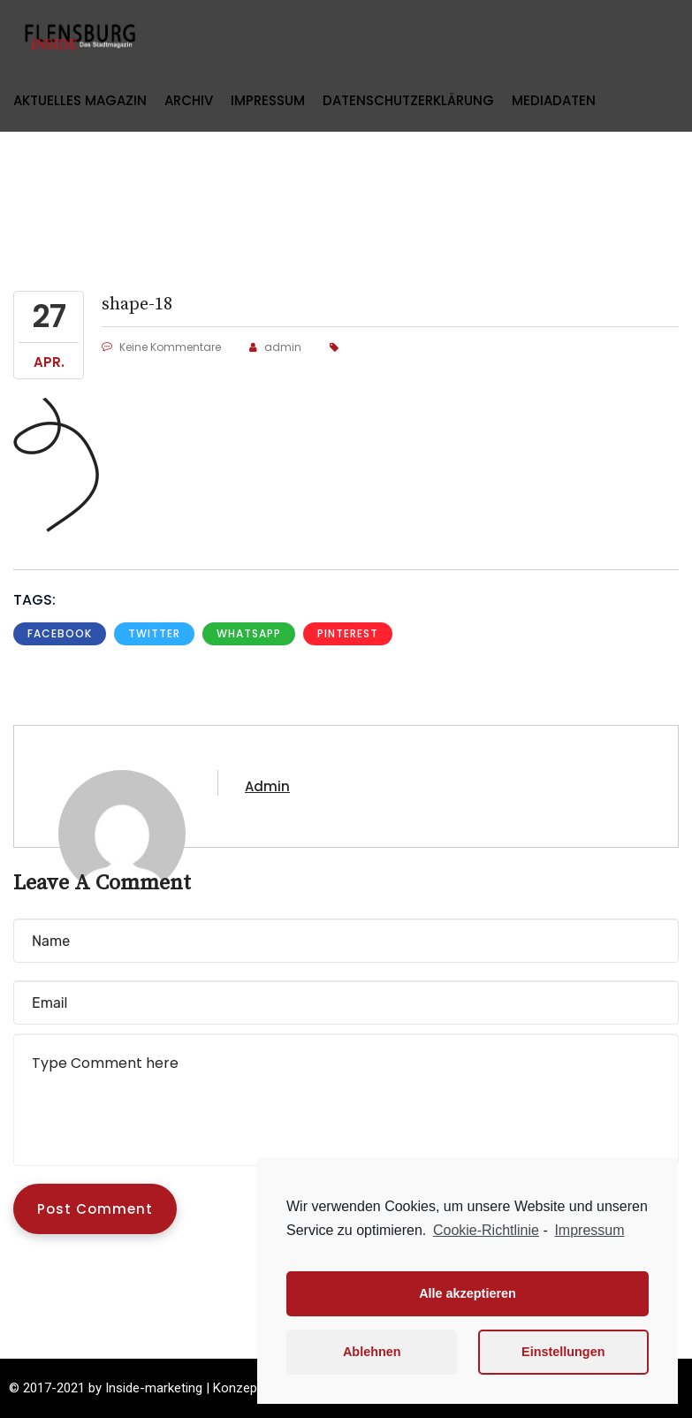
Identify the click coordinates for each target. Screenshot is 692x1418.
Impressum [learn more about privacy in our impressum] (589, 1230)
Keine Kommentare (161, 346)
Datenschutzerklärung (408, 100)
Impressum (268, 100)
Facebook (59, 633)
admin (275, 346)
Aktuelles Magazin (80, 100)
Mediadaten (554, 100)
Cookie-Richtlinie (486, 1230)
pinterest (347, 633)
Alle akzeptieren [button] (467, 1293)
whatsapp (249, 633)
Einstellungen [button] (563, 1352)
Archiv (188, 100)
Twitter (154, 633)
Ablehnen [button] (372, 1352)
